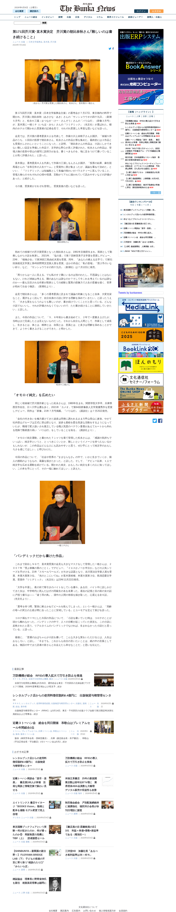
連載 (28, 842)
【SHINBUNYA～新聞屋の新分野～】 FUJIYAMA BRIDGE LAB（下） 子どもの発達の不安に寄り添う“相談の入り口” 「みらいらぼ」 (29, 859)
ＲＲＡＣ (17, 703)
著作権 (24, 706)
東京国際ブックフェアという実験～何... (140, 210)
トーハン (17, 731)
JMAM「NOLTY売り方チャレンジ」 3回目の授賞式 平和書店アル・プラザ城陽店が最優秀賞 (142, 151)
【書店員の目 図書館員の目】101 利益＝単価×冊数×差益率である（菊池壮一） (81, 831)
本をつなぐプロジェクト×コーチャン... (139, 219)
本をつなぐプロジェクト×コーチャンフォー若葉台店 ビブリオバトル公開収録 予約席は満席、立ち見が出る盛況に (143, 166)
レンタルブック (28, 703)
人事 (23, 893)
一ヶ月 (146, 205)
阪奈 (18, 734)
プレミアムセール (29, 731)
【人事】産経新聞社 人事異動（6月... (139, 246)
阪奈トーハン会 (27, 734)
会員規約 (123, 910)
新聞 (60, 17)
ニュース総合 (31, 17)
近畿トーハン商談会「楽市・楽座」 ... (140, 228)
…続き (58, 686)
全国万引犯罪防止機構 (38, 679)
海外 (80, 793)
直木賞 (46, 42)
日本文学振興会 (35, 42)
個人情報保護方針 (107, 910)
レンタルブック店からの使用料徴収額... (140, 214)
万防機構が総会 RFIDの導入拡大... (138, 233)
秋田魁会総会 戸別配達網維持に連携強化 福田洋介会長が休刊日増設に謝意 (82, 806)
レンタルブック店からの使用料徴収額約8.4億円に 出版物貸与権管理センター (29, 762)
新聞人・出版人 (154, 17)
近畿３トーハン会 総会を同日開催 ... (140, 237)
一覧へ (154, 192)
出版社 (79, 703)
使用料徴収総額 (43, 703)
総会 (18, 706)
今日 (132, 205)
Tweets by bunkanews (130, 292)
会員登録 (156, 11)
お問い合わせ (89, 910)
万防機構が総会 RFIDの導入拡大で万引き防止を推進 (47, 675)
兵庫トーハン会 (45, 731)
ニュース (17, 42)
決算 (145, 116)
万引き (24, 679)
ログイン (141, 11)
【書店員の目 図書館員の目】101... (138, 224)
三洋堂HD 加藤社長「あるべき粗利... (139, 242)
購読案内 (34, 11)
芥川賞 (53, 42)
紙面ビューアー (135, 17)
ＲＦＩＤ (17, 679)
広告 (77, 17)
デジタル (88, 17)
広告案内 (76, 910)
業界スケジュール (115, 17)
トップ (17, 17)
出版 (69, 17)
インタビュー (47, 17)
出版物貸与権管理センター (63, 703)
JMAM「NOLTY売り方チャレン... (138, 251)
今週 (139, 205)
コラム (100, 17)
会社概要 (19, 11)
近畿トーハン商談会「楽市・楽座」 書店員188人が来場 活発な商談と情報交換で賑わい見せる (143, 142)
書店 (51, 679)
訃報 (151, 116)
